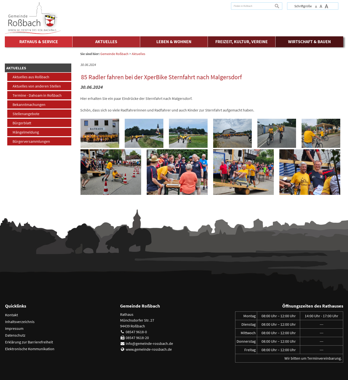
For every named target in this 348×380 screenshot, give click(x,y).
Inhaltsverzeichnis (20, 321)
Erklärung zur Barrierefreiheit (29, 342)
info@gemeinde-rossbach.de (149, 343)
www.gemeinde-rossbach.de (149, 349)
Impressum (14, 328)
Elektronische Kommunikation (29, 348)
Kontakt (11, 314)
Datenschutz (15, 335)
